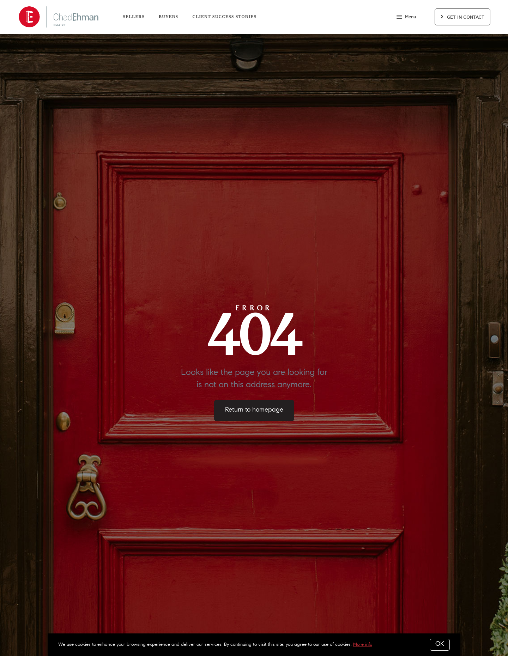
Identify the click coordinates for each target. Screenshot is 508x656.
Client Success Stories (224, 16)
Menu (406, 18)
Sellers (134, 16)
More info (362, 644)
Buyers (168, 16)
